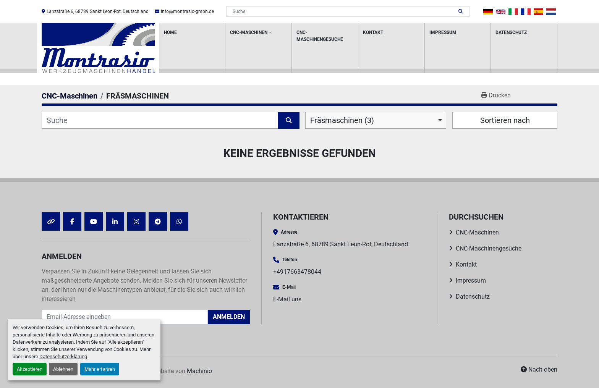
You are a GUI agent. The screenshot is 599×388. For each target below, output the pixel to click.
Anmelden (229, 316)
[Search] (342, 11)
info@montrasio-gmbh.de (187, 11)
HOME (170, 32)
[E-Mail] (125, 317)
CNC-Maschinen (248, 32)
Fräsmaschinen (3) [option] (342, 120)
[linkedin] (115, 221)
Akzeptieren (29, 369)
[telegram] (158, 221)
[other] (51, 221)
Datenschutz (511, 32)
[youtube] (93, 221)
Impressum (443, 32)
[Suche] (160, 120)
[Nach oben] (539, 369)
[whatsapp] (179, 221)
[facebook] (72, 221)
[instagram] (136, 221)
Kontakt (373, 32)
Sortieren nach (505, 120)
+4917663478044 (297, 271)
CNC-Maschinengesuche (319, 36)
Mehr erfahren (99, 369)
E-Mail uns (287, 299)
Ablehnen (63, 369)
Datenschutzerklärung (63, 356)
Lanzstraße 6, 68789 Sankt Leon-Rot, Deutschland (98, 11)
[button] (258, 48)
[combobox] (375, 120)
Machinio (199, 371)
